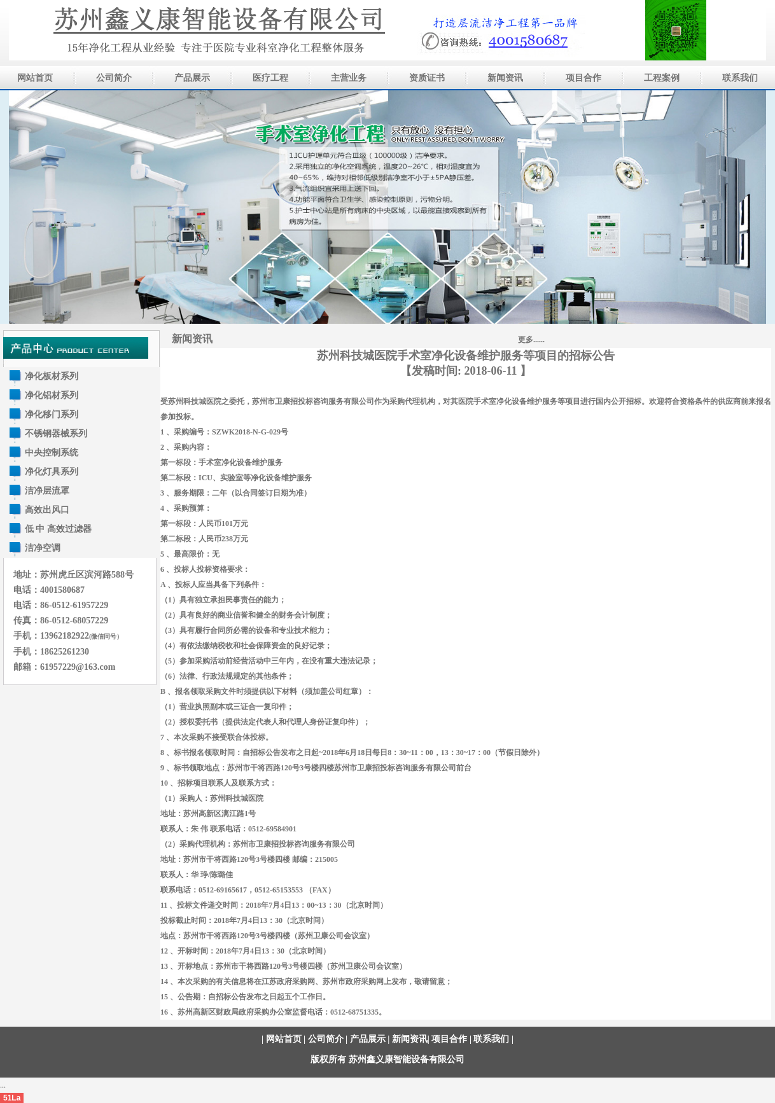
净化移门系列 (51, 414)
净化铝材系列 (51, 395)
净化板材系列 (51, 376)
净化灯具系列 (51, 471)
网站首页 (284, 1039)
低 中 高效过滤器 (58, 529)
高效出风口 (47, 510)
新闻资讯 (192, 338)
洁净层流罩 (47, 491)
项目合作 (449, 1039)
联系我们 (491, 1039)
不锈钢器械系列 (56, 433)
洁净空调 (42, 548)
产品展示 (368, 1039)
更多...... (531, 339)
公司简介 (326, 1039)
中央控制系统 (51, 452)
